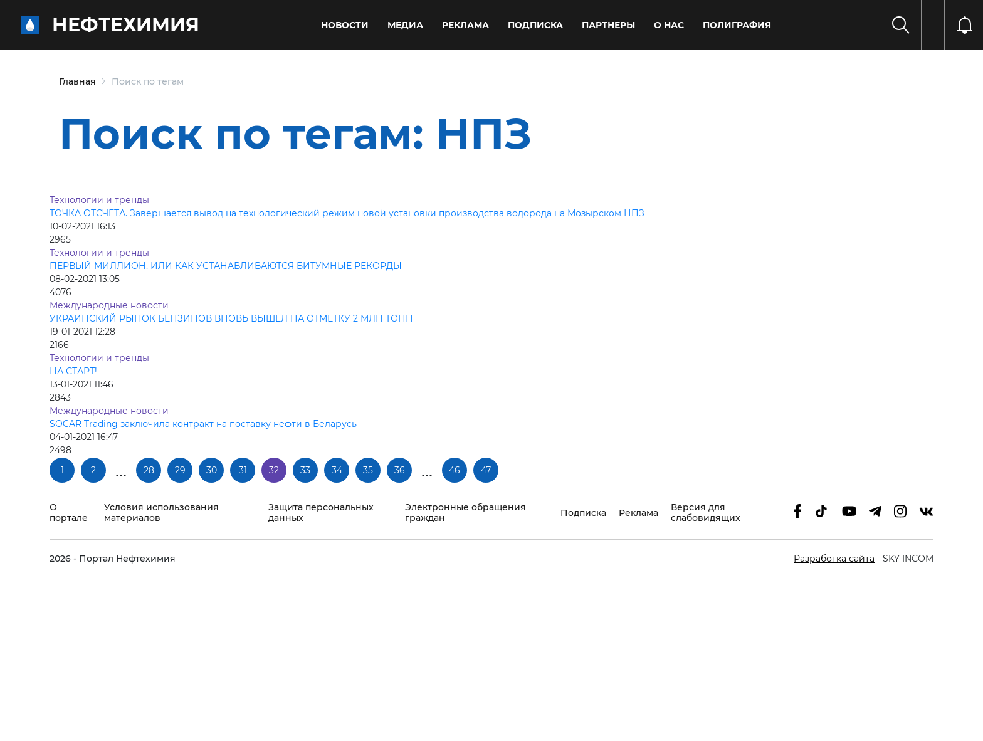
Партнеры (608, 25)
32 (274, 470)
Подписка (535, 25)
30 (211, 470)
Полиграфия (737, 25)
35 (368, 470)
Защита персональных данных (321, 512)
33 (305, 470)
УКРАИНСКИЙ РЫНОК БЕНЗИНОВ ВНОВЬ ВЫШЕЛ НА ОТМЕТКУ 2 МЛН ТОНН (231, 318)
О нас (669, 25)
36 (399, 470)
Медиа (405, 25)
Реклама (465, 25)
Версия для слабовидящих (705, 512)
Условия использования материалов (161, 512)
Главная (77, 81)
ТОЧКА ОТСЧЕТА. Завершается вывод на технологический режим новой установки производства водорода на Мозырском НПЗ (347, 213)
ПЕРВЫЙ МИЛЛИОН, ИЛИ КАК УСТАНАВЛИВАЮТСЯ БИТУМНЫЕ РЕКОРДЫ (226, 265)
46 (454, 470)
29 (180, 470)
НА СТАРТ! (73, 371)
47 (486, 470)
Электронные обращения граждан (465, 512)
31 (243, 470)
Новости (345, 25)
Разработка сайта (834, 558)
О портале (69, 512)
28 (149, 470)
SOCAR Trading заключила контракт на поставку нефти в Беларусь (203, 423)
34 (337, 470)
